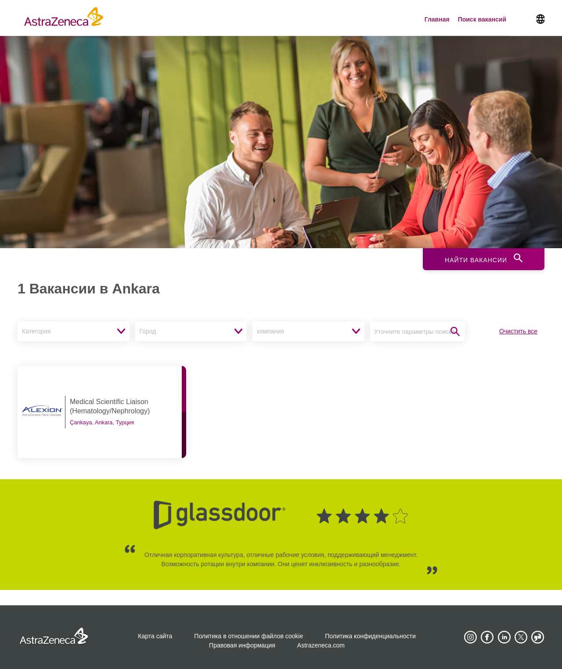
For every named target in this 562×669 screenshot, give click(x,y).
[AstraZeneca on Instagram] (470, 637)
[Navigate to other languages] (540, 18)
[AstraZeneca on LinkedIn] (504, 637)
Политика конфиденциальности (370, 636)
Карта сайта (155, 636)
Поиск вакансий (482, 19)
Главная (437, 19)
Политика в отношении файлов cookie (248, 636)
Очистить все (518, 331)
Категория (36, 331)
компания (270, 331)
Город (148, 331)
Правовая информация (242, 645)
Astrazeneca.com (321, 645)
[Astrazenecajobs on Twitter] (521, 637)
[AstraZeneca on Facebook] (487, 637)
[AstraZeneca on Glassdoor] (537, 637)
